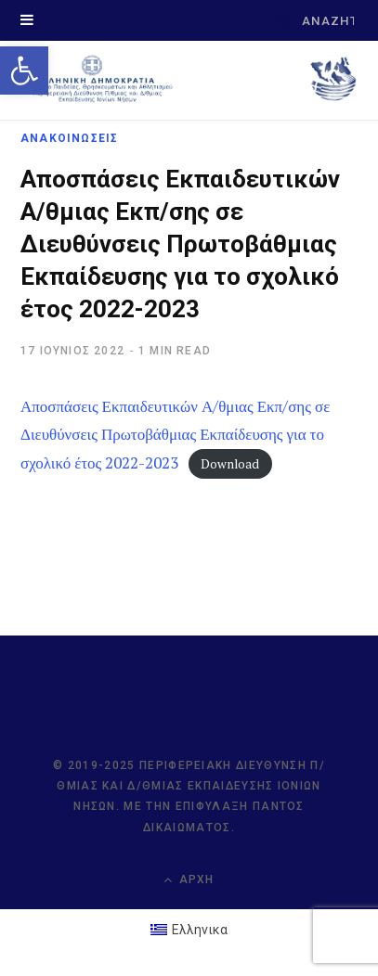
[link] (24, 70)
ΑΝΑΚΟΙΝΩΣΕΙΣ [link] (69, 138)
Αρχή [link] (188, 880)
